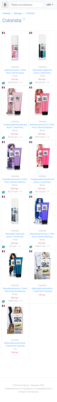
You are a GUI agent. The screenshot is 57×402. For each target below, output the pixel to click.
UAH (49, 4)
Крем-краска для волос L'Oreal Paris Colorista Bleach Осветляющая (42, 291)
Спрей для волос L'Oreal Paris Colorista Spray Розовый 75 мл (15, 73)
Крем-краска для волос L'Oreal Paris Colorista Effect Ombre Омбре (15, 346)
